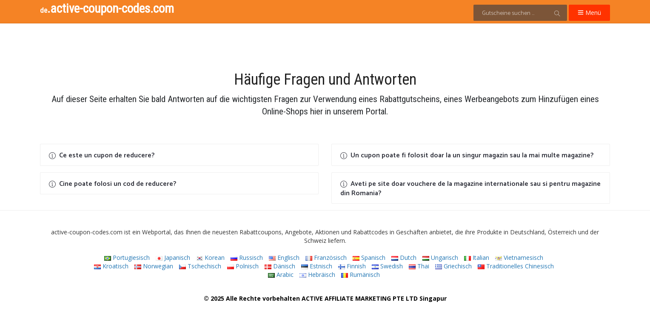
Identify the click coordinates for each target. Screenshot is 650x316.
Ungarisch (440, 257)
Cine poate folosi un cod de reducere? (112, 184)
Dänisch (280, 266)
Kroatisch (111, 266)
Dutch (403, 257)
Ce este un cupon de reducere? (101, 155)
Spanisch (369, 257)
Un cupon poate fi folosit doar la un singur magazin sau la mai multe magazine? (466, 155)
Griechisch (453, 266)
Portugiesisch (127, 257)
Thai (419, 266)
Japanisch (173, 257)
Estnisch (316, 266)
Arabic (281, 274)
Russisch (247, 257)
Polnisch (243, 266)
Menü (589, 13)
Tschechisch (200, 266)
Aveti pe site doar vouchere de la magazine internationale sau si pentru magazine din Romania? (470, 188)
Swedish (387, 266)
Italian (476, 257)
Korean (210, 257)
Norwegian (153, 266)
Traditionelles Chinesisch (516, 266)
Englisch (284, 257)
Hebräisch (317, 274)
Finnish (352, 266)
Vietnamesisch (519, 257)
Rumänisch (360, 274)
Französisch (326, 257)
